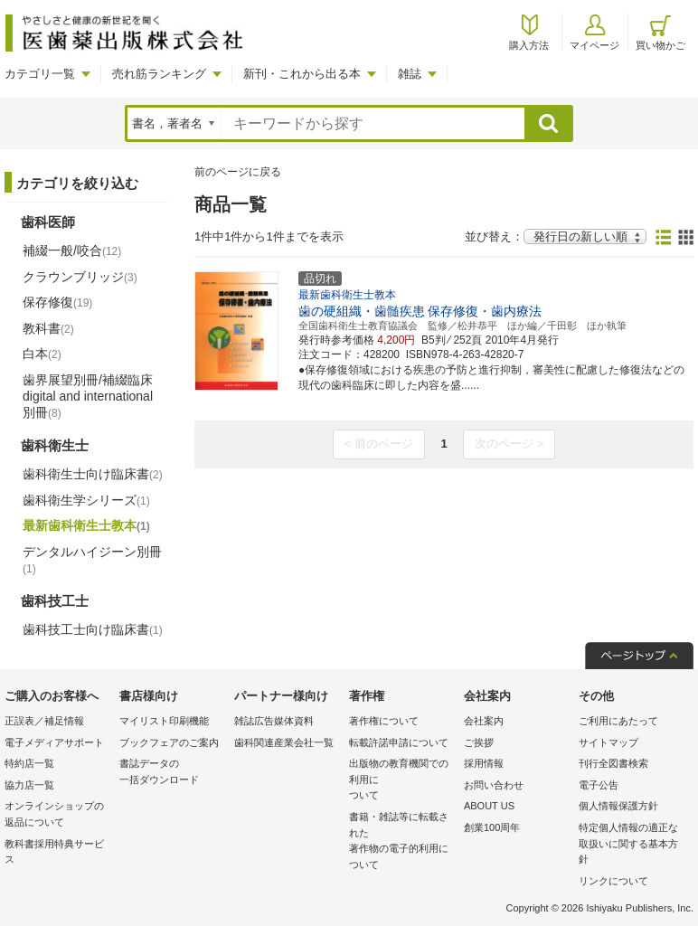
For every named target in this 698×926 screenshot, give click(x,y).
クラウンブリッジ (80, 276)
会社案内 (484, 720)
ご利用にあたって (618, 720)
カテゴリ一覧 (40, 73)
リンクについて (613, 880)
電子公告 (598, 785)
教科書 (48, 328)
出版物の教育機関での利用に (402, 781)
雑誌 (409, 73)
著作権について (384, 720)
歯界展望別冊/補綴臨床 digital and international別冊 (88, 396)
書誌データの (172, 773)
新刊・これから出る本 (302, 73)
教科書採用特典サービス (54, 851)
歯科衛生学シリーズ (86, 500)
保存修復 (57, 302)
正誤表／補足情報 (44, 720)
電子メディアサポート (54, 742)
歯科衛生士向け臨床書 (93, 474)
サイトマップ (608, 742)
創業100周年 (492, 827)
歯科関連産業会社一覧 (284, 742)
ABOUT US (489, 805)
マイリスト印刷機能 (164, 720)
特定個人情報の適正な (631, 845)
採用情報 (484, 763)
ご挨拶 (479, 742)
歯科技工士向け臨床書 (93, 629)
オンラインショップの (57, 815)
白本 (42, 353)
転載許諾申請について (398, 742)
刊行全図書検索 (613, 763)
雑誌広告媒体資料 (274, 720)
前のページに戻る (237, 171)
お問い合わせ (494, 785)
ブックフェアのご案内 (169, 742)
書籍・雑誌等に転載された (402, 842)
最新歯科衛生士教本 (86, 525)
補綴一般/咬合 (72, 250)
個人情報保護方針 (618, 805)
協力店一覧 (29, 785)
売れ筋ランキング (159, 73)
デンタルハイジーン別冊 (92, 559)
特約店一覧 (29, 763)
